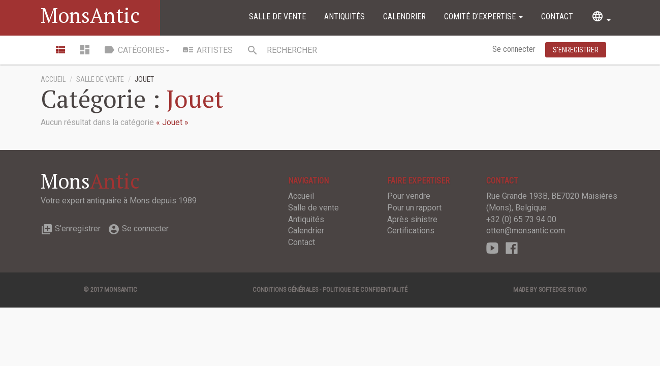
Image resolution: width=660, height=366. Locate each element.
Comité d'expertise (483, 16)
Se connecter (515, 49)
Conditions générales (285, 289)
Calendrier (404, 16)
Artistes (207, 50)
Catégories (136, 50)
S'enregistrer (71, 228)
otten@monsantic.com (525, 230)
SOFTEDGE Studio (563, 289)
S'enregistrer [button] (576, 50)
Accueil (53, 79)
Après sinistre (412, 219)
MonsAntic (90, 15)
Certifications (410, 230)
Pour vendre (408, 196)
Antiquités (344, 16)
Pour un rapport (414, 207)
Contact (557, 16)
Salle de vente (277, 16)
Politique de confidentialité (365, 289)
